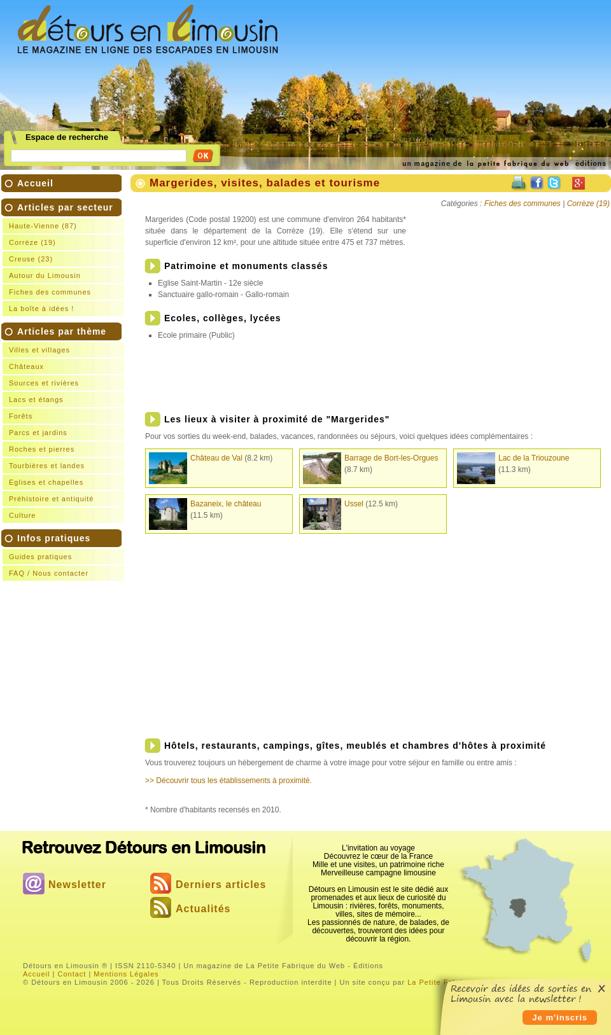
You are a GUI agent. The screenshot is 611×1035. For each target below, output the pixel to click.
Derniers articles (221, 884)
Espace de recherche (66, 137)
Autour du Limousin (45, 275)
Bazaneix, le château (225, 503)
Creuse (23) (31, 259)
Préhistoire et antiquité (51, 499)
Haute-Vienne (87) (43, 226)
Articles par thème (65, 424)
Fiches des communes (50, 292)
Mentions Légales (126, 974)
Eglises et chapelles (46, 482)
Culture (22, 515)
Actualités (203, 908)
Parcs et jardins (38, 432)
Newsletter (77, 884)
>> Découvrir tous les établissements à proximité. (228, 780)
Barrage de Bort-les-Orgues (391, 458)
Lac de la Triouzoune (533, 458)
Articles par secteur (65, 259)
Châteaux (26, 366)
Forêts (20, 416)
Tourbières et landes (47, 465)
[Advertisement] (392, 96)
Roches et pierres (41, 449)
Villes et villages (39, 350)
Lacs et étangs (36, 399)
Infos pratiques (65, 557)
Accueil (35, 183)
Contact (71, 974)
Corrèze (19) (32, 242)
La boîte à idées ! (41, 308)
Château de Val (216, 458)
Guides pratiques (40, 556)
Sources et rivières (44, 383)
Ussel (353, 503)
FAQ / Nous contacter (48, 573)
